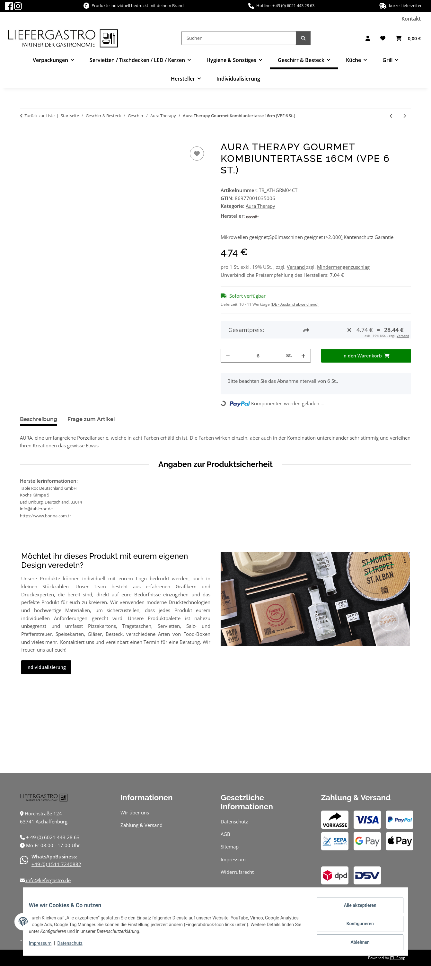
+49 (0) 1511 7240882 (56, 864)
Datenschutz (74, 946)
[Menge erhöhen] (303, 355)
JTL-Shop (397, 958)
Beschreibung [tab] (38, 419)
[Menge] (258, 355)
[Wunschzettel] (383, 38)
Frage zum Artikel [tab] (91, 419)
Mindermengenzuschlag (343, 267)
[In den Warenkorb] (25, 137)
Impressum (44, 946)
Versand (296, 267)
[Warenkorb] (408, 38)
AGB (225, 834)
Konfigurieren (355, 926)
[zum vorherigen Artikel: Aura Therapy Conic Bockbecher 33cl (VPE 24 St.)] (391, 116)
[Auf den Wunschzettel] (197, 153)
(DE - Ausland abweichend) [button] (295, 304)
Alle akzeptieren (355, 909)
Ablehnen (355, 943)
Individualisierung (238, 78)
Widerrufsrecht (237, 872)
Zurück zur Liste (39, 116)
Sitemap (230, 846)
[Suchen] (238, 38)
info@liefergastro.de (48, 880)
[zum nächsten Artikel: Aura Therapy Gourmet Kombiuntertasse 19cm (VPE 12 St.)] (404, 116)
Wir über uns (134, 812)
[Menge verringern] (228, 355)
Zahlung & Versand (141, 825)
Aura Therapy (260, 206)
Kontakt (411, 18)
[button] (367, 38)
